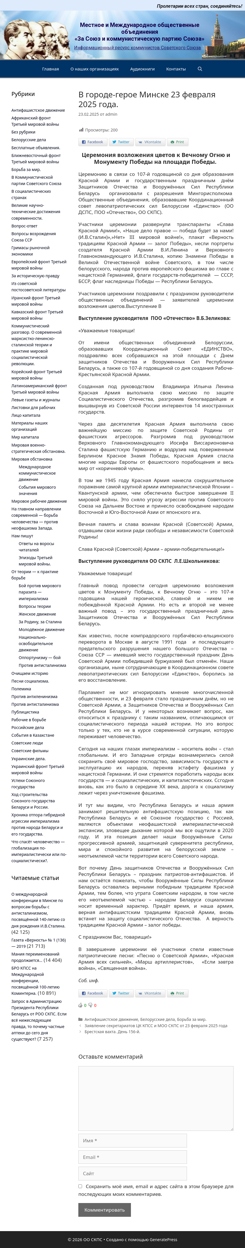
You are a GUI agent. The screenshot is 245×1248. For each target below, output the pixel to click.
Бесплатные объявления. (35, 147)
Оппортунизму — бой (40, 657)
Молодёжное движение (42, 629)
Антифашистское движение (111, 1019)
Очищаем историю (29, 673)
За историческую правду (35, 275)
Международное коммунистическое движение (37, 473)
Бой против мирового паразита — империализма (40, 592)
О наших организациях (94, 69)
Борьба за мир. (191, 1019)
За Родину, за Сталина (40, 621)
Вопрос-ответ (24, 226)
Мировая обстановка (31, 459)
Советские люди (27, 743)
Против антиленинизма (34, 696)
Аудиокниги (142, 69)
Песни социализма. (30, 681)
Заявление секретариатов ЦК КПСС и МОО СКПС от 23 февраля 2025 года (156, 1025)
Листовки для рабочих (33, 407)
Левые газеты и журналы (35, 399)
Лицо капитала (25, 415)
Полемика (21, 688)
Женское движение (37, 614)
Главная (50, 69)
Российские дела (27, 727)
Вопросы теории (35, 606)
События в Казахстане (32, 735)
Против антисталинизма (42, 665)
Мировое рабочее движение (39, 501)
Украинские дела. (28, 758)
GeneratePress (163, 1239)
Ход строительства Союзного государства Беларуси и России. (33, 801)
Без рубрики (23, 132)
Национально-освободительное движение (36, 643)
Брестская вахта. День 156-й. (112, 1031)
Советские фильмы (30, 750)
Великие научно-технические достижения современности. (35, 212)
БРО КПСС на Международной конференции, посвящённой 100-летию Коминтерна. (35, 980)
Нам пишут (22, 535)
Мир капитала (25, 437)
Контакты (176, 69)
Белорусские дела (157, 1019)
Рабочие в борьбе (28, 719)
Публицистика (25, 712)
